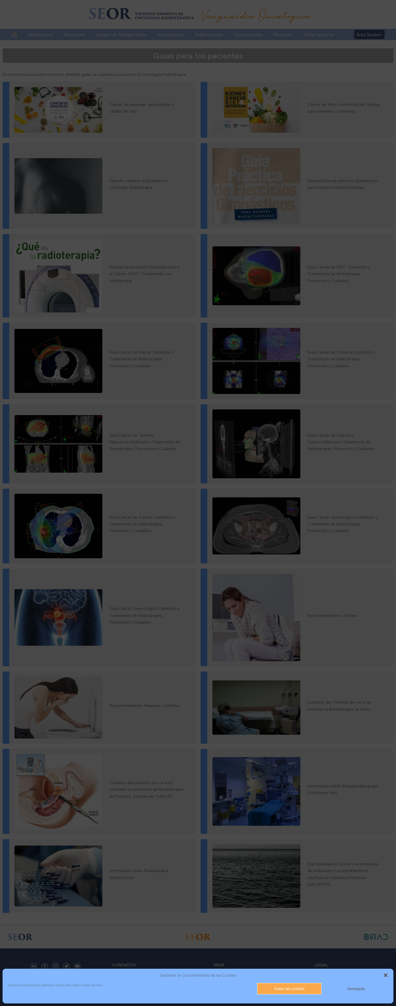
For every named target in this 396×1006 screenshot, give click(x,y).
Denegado (356, 988)
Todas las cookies (289, 988)
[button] (385, 975)
